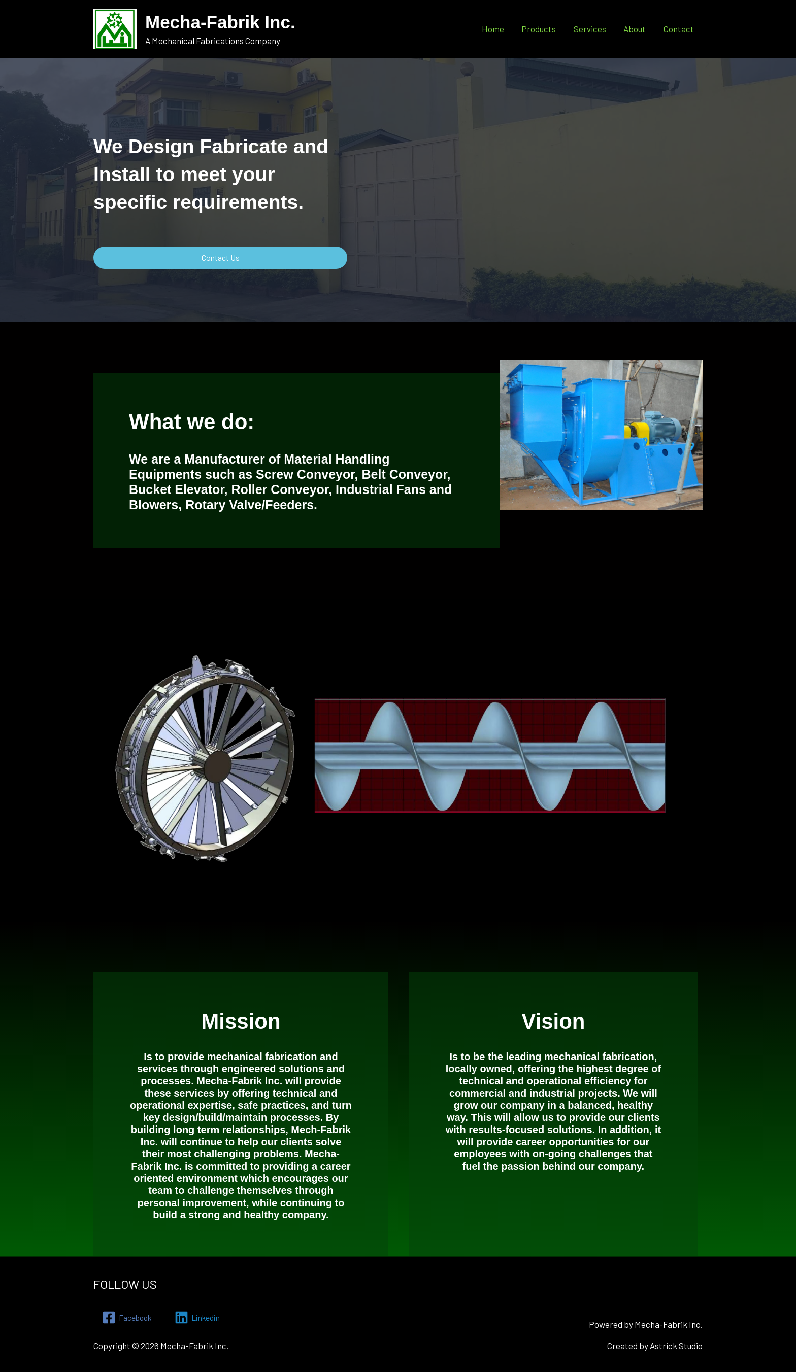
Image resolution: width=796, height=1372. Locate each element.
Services (590, 28)
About (635, 28)
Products (539, 28)
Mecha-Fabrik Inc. (220, 22)
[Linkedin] (204, 1317)
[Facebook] (128, 1317)
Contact (679, 28)
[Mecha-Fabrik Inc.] (115, 27)
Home (494, 28)
